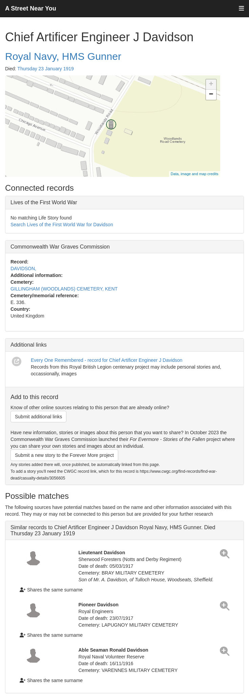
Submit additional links (38, 416)
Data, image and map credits (195, 174)
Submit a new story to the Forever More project (64, 455)
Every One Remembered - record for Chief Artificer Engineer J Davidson (106, 360)
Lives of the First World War (44, 202)
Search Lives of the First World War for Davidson (62, 224)
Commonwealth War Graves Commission (60, 247)
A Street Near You (30, 8)
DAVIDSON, (23, 268)
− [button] (211, 95)
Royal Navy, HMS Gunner (63, 56)
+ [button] (211, 84)
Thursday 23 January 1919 (45, 68)
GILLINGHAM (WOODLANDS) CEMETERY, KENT (64, 288)
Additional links (29, 345)
